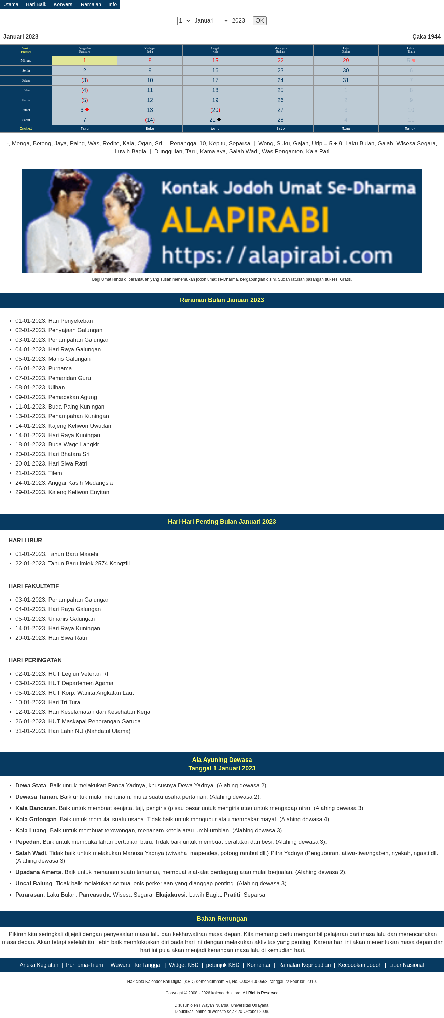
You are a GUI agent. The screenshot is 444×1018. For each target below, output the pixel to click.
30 (346, 70)
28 (281, 120)
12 (150, 100)
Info (112, 4)
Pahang (411, 48)
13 (150, 110)
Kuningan (149, 48)
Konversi (63, 4)
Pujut (346, 48)
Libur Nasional (406, 965)
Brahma (280, 51)
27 (281, 110)
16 (215, 70)
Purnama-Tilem (84, 965)
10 (150, 80)
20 (215, 110)
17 (215, 80)
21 (213, 120)
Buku (150, 129)
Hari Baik (36, 4)
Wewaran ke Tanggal (136, 965)
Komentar (258, 965)
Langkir (215, 48)
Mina (346, 129)
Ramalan (91, 4)
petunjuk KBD (223, 965)
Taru (85, 129)
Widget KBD (184, 965)
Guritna (346, 51)
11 (150, 90)
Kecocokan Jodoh (359, 965)
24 (281, 80)
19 (215, 100)
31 (346, 80)
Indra (150, 51)
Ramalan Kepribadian (304, 965)
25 (281, 90)
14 (150, 120)
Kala (215, 51)
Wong (215, 129)
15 (215, 60)
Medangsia (281, 48)
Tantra (411, 51)
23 (281, 70)
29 (346, 60)
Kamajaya (84, 51)
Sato (280, 129)
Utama (10, 4)
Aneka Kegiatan (39, 965)
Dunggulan (85, 48)
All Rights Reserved (260, 993)
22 (281, 60)
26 (281, 100)
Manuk (411, 129)
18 (215, 90)
